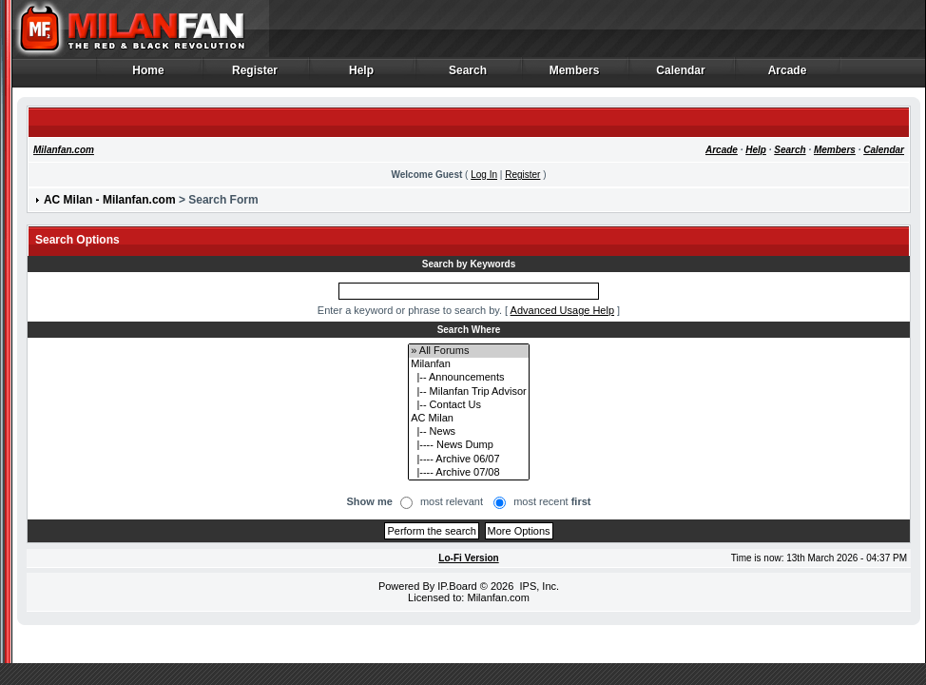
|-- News (468, 432)
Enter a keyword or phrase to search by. (410, 310)
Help (362, 75)
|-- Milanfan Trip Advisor (468, 392)
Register (255, 75)
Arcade (787, 75)
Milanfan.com (63, 150)
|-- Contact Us (468, 405)
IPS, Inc (537, 586)
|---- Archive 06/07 (468, 459)
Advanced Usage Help (562, 310)
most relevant (451, 501)
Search (468, 75)
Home (149, 75)
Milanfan (468, 364)
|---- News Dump (468, 445)
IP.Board (456, 586)
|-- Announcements (468, 377)
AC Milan (468, 418)
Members (574, 75)
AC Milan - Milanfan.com (110, 199)
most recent (551, 501)
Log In (484, 174)
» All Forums (468, 351)
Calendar (681, 75)
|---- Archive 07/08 (468, 473)
